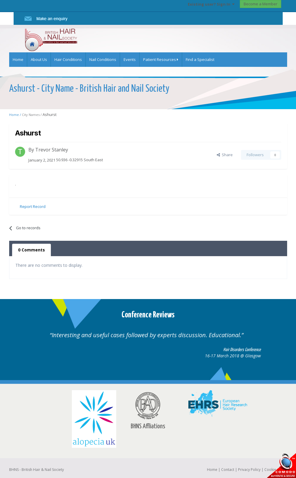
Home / (15, 114)
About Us (39, 59)
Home (18, 59)
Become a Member (260, 4)
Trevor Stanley (51, 149)
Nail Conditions (102, 59)
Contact (227, 469)
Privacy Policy (249, 469)
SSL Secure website (281, 465)
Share (225, 154)
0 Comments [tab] (31, 250)
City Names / (32, 114)
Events (130, 59)
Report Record (33, 206)
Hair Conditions (68, 59)
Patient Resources (160, 59)
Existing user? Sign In (211, 4)
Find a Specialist (200, 59)
